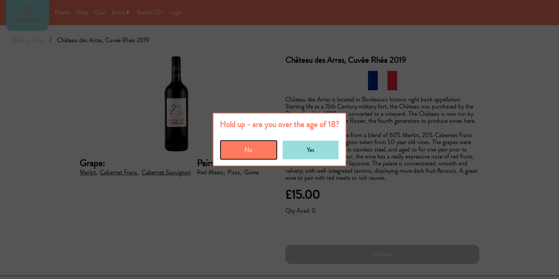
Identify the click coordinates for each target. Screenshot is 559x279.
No (248, 149)
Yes (310, 149)
